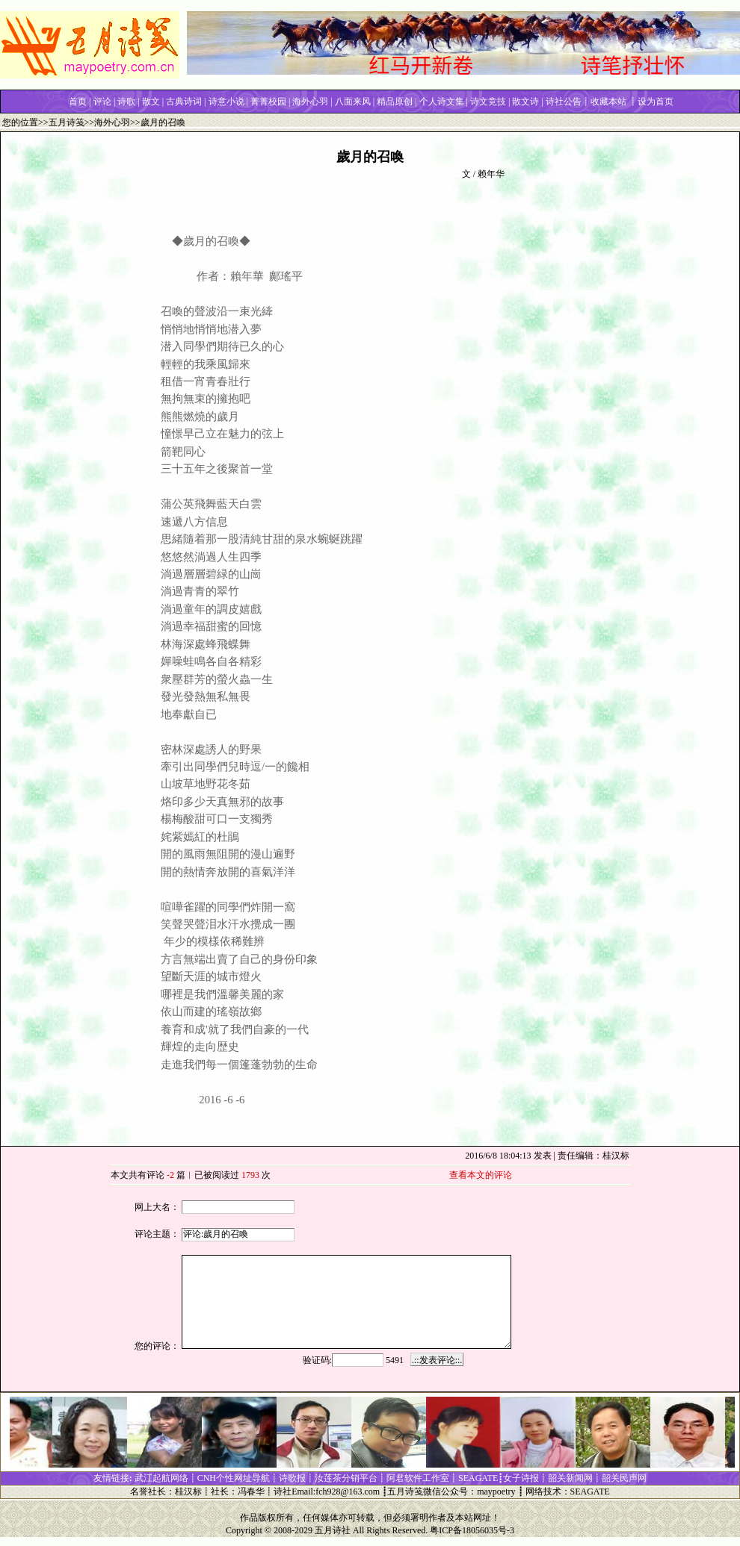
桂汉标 (188, 1491)
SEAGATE (590, 1491)
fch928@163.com (347, 1491)
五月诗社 (333, 1530)
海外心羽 (112, 122)
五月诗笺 (66, 122)
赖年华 (491, 174)
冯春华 (251, 1491)
